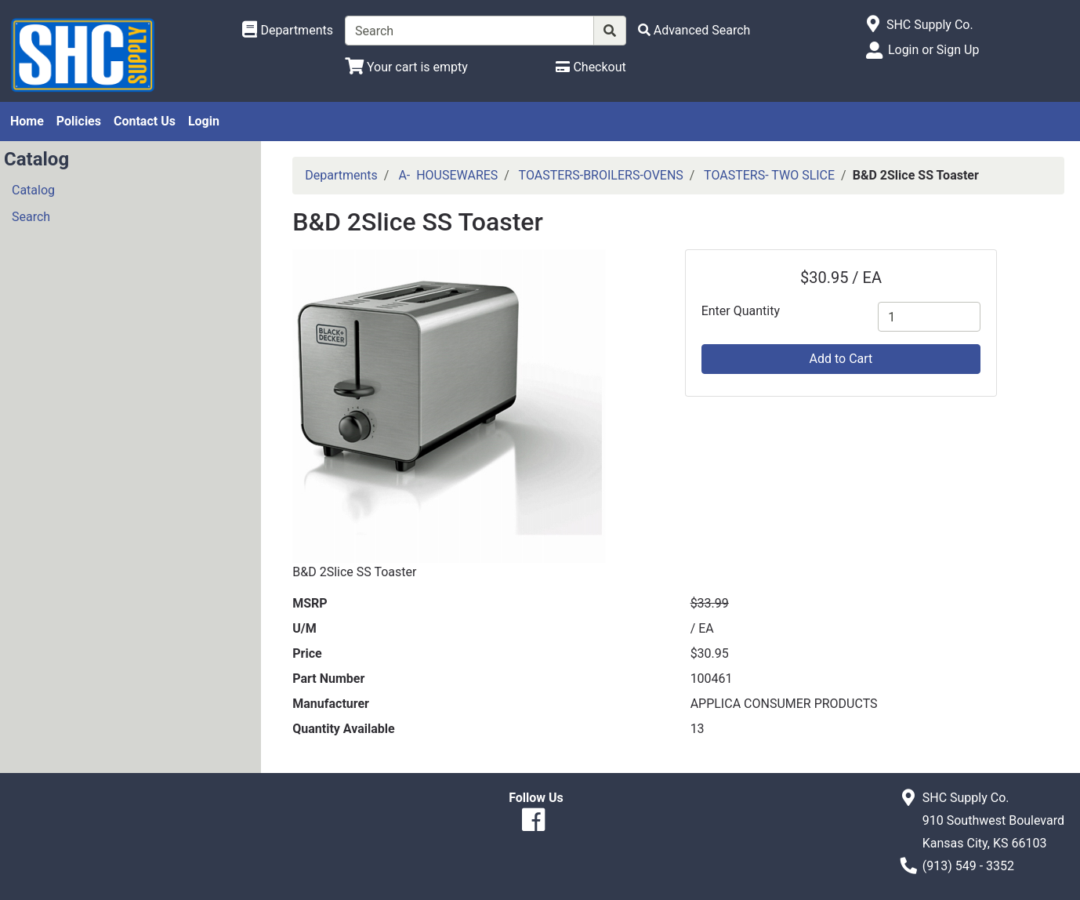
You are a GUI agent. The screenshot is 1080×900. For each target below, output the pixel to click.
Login (203, 121)
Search (31, 216)
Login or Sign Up (933, 49)
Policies (78, 121)
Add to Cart (841, 358)
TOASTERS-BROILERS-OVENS (601, 175)
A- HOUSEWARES (448, 175)
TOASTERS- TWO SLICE (769, 175)
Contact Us (145, 121)
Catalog (33, 190)
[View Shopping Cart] (406, 67)
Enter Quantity (740, 310)
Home (27, 121)
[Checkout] (590, 67)
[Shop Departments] (287, 30)
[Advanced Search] (694, 30)
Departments (341, 175)
